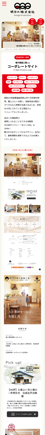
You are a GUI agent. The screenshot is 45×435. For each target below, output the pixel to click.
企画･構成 (16, 90)
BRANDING (20, 57)
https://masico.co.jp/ (23, 70)
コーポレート (17, 82)
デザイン (22, 78)
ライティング (31, 86)
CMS (8, 82)
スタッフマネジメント (16, 86)
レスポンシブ (32, 78)
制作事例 (36, 44)
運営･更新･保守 (27, 90)
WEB (27, 57)
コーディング (12, 78)
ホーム (30, 44)
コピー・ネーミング (31, 82)
